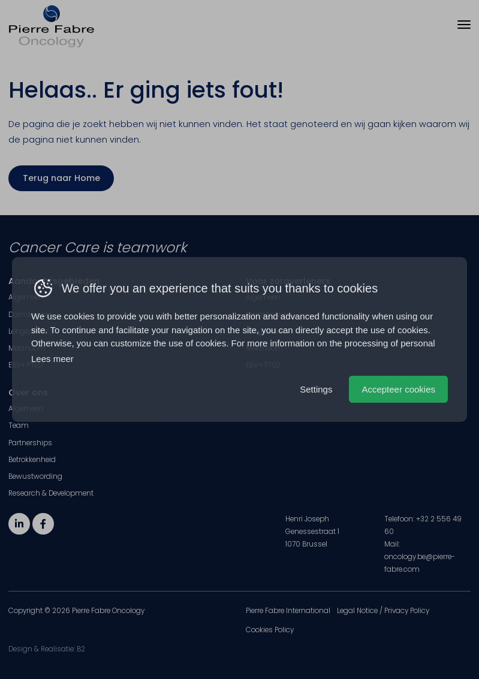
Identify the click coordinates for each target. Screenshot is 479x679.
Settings (316, 389)
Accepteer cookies (398, 389)
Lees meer (52, 359)
